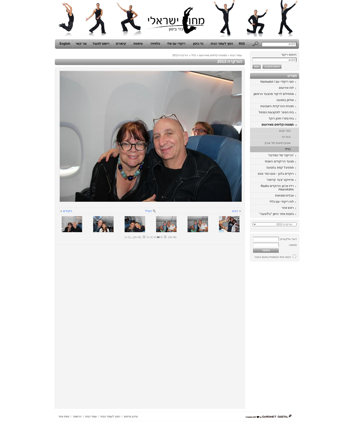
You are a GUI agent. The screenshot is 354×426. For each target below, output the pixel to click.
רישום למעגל (101, 43)
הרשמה (77, 416)
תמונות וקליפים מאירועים (278, 124)
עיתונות (138, 43)
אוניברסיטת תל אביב (277, 143)
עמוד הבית (236, 55)
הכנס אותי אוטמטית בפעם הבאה (272, 256)
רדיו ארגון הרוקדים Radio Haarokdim (277, 187)
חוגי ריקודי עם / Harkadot (277, 81)
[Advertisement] (284, 337)
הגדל (148, 211)
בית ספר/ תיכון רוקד (281, 118)
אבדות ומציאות (284, 195)
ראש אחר (287, 208)
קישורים (121, 43)
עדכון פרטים (131, 416)
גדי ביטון (198, 43)
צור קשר (81, 43)
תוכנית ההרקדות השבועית (277, 106)
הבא (235, 211)
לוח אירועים (286, 88)
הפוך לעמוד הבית (222, 43)
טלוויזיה (155, 43)
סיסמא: (293, 244)
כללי (288, 149)
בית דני (286, 137)
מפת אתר (63, 416)
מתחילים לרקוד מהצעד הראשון (273, 94)
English (64, 43)
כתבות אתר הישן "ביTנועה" (276, 214)
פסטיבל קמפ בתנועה (280, 167)
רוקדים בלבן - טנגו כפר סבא (276, 173)
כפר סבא (285, 131)
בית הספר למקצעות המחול (276, 112)
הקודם (67, 211)
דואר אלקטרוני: (288, 239)
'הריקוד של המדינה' (281, 155)
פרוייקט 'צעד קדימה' (280, 180)
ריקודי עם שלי (176, 43)
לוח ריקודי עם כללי (281, 201)
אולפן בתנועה (285, 100)
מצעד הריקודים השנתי (279, 161)
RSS (242, 43)
